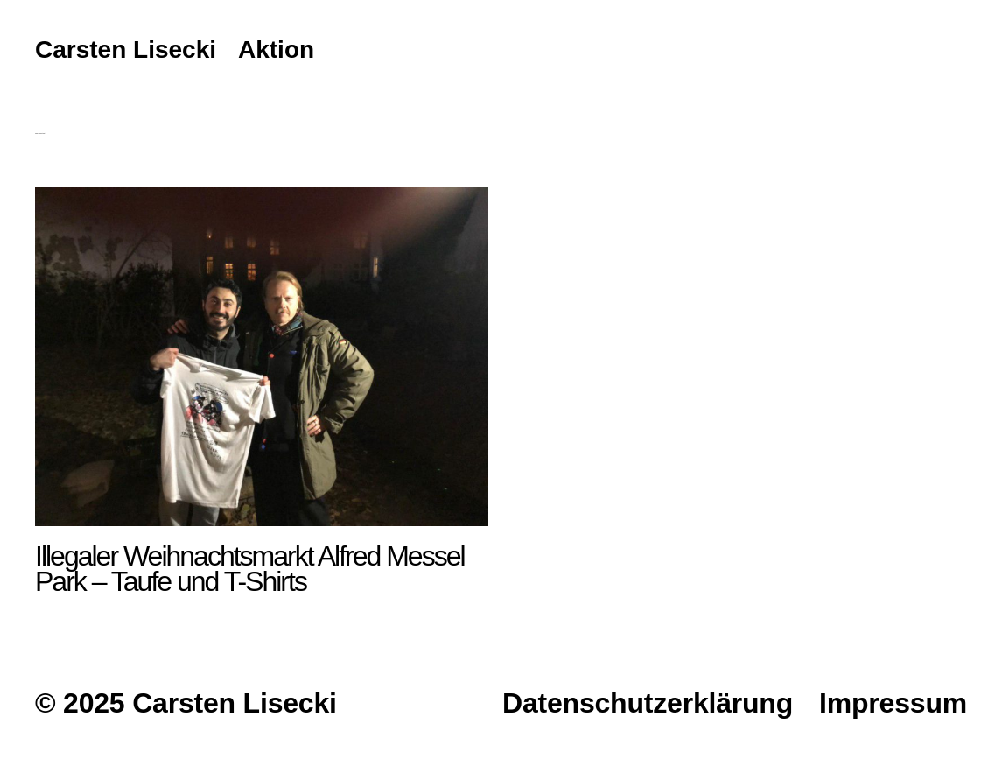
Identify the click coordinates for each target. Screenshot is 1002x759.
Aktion (276, 50)
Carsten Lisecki (125, 50)
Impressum (893, 703)
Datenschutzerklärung (647, 703)
